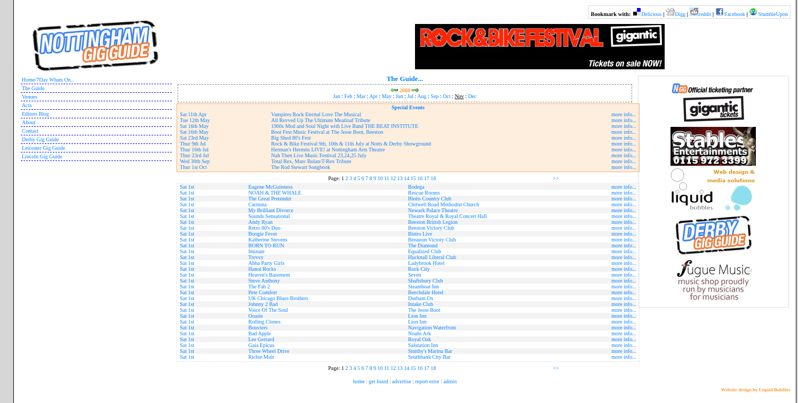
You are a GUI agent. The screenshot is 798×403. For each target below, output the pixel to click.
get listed (378, 381)
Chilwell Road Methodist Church (443, 204)
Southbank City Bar (429, 357)
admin (450, 381)
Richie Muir (262, 357)
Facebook (734, 14)
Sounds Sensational (269, 216)
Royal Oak (419, 339)
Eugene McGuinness (271, 187)
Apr (373, 96)
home (359, 381)
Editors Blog (35, 114)
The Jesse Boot (424, 310)
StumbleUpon (773, 14)
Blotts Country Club (429, 198)
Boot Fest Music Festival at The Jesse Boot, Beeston (327, 132)
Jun (399, 96)
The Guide (33, 88)
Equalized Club (424, 251)
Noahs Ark (419, 333)
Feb (349, 96)
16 (419, 178)
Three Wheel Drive (269, 351)
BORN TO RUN (266, 245)
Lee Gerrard (262, 339)
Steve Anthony (264, 281)
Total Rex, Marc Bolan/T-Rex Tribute (311, 161)
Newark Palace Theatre (433, 210)
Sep (434, 96)
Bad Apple (260, 333)
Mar (360, 96)
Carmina (258, 204)
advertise (401, 381)
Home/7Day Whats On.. (47, 80)
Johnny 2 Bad (263, 304)
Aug (421, 96)
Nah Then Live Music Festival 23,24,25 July (318, 155)
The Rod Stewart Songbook (300, 167)
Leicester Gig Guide (43, 148)
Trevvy (256, 257)
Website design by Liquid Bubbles (756, 389)
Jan (336, 96)
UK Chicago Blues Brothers (279, 298)
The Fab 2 (259, 286)
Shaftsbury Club (425, 281)
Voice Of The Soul (268, 310)
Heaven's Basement (269, 275)
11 (386, 178)
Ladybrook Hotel (426, 263)
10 (379, 178)
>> (555, 178)
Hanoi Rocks (262, 269)
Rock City (419, 269)
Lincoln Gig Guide (42, 156)
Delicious (651, 14)
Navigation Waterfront (432, 328)
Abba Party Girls (267, 263)
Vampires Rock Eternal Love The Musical (316, 114)
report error (427, 381)
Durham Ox (421, 298)
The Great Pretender (270, 198)
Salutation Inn (423, 345)
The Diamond (422, 245)
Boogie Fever (263, 234)
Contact (30, 131)
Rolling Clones (265, 322)
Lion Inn (417, 316)
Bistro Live (420, 234)
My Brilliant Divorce (271, 210)
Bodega (416, 187)
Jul (410, 96)
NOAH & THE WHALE (275, 193)
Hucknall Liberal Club (432, 257)
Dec (472, 96)
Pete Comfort (263, 292)
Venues (29, 97)
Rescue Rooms (424, 193)
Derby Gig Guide (40, 139)
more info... (623, 114)
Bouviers (258, 328)
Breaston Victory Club (432, 240)
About (28, 122)
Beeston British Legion (433, 222)
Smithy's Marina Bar (430, 351)
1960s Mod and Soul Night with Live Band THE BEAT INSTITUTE (344, 126)
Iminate (257, 251)
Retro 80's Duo (265, 228)
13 (400, 178)
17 (426, 178)
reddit (705, 14)
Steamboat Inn (423, 286)
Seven (414, 275)
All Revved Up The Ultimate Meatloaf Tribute (320, 120)
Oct (446, 96)
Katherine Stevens (268, 240)
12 (393, 178)
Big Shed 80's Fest (290, 138)
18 (433, 178)
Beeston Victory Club (431, 228)
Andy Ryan (261, 222)
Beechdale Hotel (425, 292)
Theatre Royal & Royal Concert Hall (447, 216)
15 (413, 178)
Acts (26, 105)
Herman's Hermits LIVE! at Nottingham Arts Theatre (328, 149)
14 (406, 178)
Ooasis (256, 316)
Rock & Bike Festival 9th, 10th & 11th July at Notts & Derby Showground (351, 144)
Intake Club (420, 304)
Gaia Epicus (262, 345)
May (387, 96)
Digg (680, 14)
